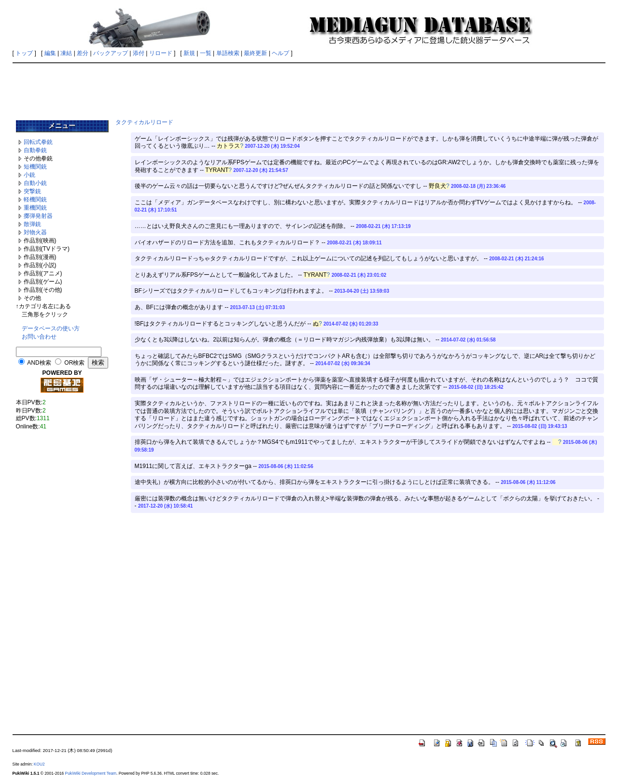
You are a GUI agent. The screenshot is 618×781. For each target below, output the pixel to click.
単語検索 (227, 53)
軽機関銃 (35, 199)
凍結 (66, 53)
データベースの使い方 (51, 328)
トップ (24, 53)
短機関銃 (35, 166)
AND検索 (39, 362)
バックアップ (110, 53)
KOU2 (39, 764)
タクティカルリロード (144, 122)
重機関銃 (35, 207)
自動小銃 (35, 183)
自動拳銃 (35, 150)
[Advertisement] (309, 88)
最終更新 (255, 53)
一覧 (205, 53)
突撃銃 (32, 191)
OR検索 (74, 362)
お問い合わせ (39, 336)
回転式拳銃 (38, 142)
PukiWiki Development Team (90, 773)
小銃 (29, 174)
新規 (189, 53)
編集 (50, 53)
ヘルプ (280, 53)
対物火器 (35, 232)
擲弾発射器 (38, 216)
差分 (82, 53)
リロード (160, 53)
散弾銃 (32, 224)
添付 (138, 53)
